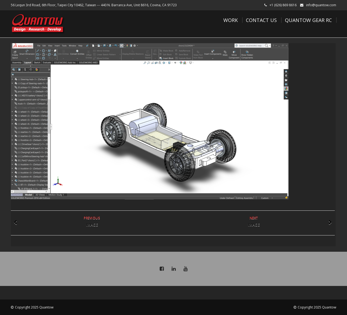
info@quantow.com (321, 5)
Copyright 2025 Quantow (34, 307)
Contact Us (261, 20)
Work (230, 20)
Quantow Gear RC (308, 20)
